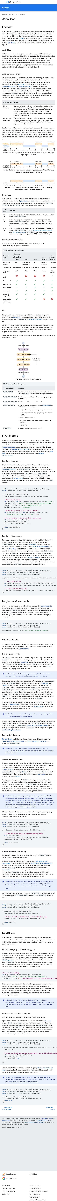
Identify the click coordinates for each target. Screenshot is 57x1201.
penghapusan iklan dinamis (29, 1081)
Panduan (22, 14)
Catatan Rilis (5, 1194)
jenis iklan (21, 84)
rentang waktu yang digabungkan (42, 230)
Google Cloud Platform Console (39, 1191)
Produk (11, 14)
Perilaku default (7, 739)
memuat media (18, 478)
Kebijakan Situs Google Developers (34, 1122)
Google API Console (35, 1188)
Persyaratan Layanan (8, 1191)
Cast (15, 2)
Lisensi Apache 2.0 (42, 1120)
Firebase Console (35, 1197)
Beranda (5, 8)
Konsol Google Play (35, 1194)
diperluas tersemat (39, 546)
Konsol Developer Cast (8, 1188)
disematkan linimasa (19, 232)
